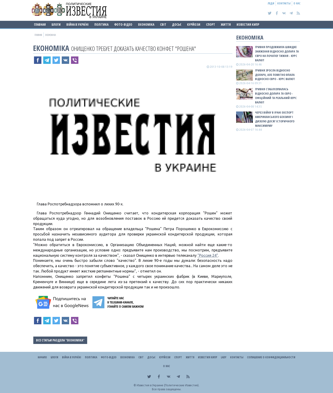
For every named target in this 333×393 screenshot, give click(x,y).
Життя (226, 24)
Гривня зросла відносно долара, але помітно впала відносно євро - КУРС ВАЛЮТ (275, 74)
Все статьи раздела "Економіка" (60, 340)
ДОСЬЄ (176, 24)
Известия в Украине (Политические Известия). (168, 385)
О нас (296, 3)
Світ (163, 24)
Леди (271, 3)
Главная (40, 24)
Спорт (210, 24)
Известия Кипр (248, 24)
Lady (223, 357)
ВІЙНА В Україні (77, 24)
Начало (42, 357)
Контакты (283, 3)
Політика (101, 24)
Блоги (56, 24)
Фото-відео (123, 24)
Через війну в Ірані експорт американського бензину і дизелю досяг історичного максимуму (274, 119)
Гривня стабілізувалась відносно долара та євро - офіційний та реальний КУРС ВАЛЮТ (276, 95)
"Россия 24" (207, 255)
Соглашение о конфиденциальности (271, 357)
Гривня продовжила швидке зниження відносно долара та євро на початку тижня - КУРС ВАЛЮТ (277, 53)
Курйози (193, 24)
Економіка (146, 24)
